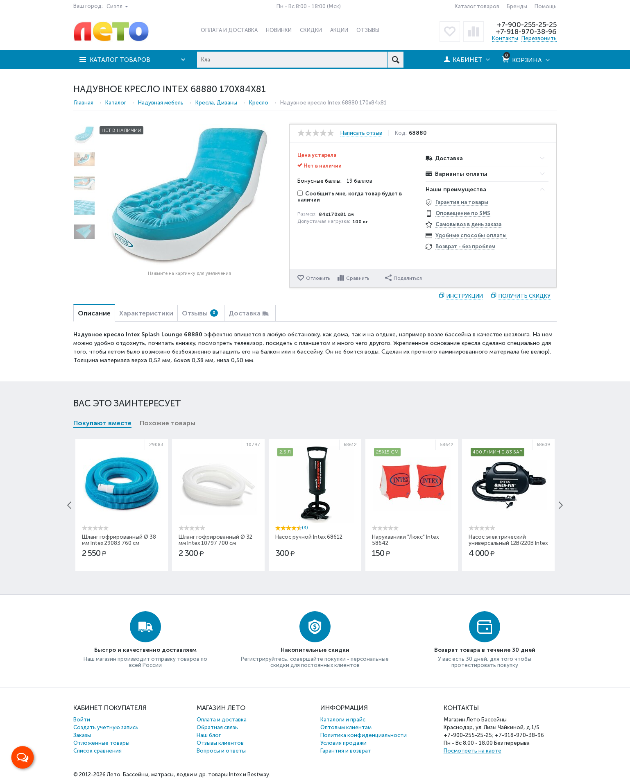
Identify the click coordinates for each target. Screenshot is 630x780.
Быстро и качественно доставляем (145, 649)
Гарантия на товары (461, 202)
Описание (94, 313)
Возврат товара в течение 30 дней (484, 649)
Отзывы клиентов (220, 743)
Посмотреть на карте (472, 751)
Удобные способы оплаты (471, 235)
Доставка (245, 313)
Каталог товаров (477, 6)
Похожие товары (167, 423)
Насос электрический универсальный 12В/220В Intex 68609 (508, 543)
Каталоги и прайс (342, 720)
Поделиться (403, 277)
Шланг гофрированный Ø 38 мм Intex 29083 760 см (119, 540)
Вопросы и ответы (221, 751)
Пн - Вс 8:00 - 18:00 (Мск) (308, 6)
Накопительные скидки (315, 649)
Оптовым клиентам (346, 727)
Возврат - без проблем (465, 246)
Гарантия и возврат (345, 751)
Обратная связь (217, 727)
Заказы (82, 735)
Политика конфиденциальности (363, 735)
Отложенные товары (101, 743)
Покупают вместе (102, 423)
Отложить (318, 278)
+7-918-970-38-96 (526, 31)
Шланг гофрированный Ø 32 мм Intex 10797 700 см (215, 540)
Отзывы (200, 313)
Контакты (505, 38)
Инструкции (464, 296)
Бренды (517, 6)
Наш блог (209, 735)
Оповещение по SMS (462, 213)
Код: (401, 133)
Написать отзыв (361, 133)
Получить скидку (525, 296)
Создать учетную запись (105, 727)
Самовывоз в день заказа (468, 224)
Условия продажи (343, 743)
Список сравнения (97, 751)
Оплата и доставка (222, 720)
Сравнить (357, 278)
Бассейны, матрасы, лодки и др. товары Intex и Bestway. (196, 774)
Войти (81, 720)
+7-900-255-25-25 (527, 24)
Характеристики (146, 313)
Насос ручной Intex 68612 (308, 537)
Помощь (546, 6)
